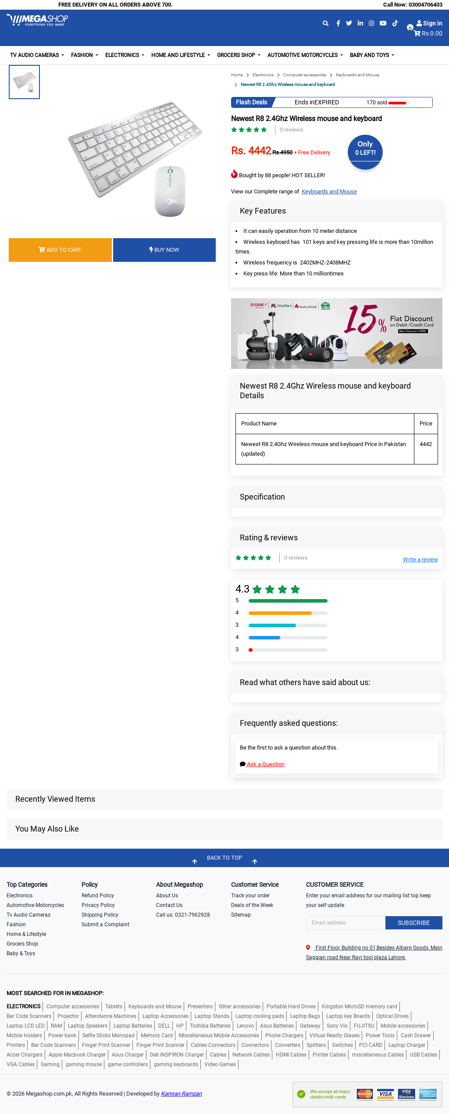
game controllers (128, 1064)
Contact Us (169, 905)
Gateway (310, 1026)
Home (237, 74)
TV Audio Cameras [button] (35, 55)
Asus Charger (128, 1055)
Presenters (200, 1006)
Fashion (16, 924)
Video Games (220, 1064)
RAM (56, 1026)
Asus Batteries (277, 1026)
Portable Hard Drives (291, 1006)
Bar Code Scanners (29, 1016)
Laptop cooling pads (259, 1016)
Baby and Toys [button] (370, 55)
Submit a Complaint (105, 924)
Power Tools (380, 1035)
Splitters (316, 1045)
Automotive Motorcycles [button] (303, 55)
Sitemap (241, 915)
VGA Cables (21, 1064)
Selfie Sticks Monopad (108, 1035)
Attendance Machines (110, 1016)
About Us (167, 896)
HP (180, 1026)
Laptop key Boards (348, 1016)
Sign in (429, 23)
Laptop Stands (212, 1016)
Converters (287, 1045)
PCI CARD (370, 1045)
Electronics (263, 74)
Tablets (113, 1006)
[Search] (374, 923)
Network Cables (251, 1055)
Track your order (250, 896)
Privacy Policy (98, 905)
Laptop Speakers (87, 1026)
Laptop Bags (305, 1016)
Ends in (304, 102)
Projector (68, 1016)
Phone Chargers (284, 1035)
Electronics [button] (122, 55)
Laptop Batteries (133, 1026)
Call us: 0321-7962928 (183, 915)
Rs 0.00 (432, 33)
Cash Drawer (416, 1035)
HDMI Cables (291, 1055)
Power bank (62, 1035)
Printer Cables (329, 1055)
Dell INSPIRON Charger (177, 1055)
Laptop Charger (406, 1045)
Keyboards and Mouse (357, 74)
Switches (342, 1045)
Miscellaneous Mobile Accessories (219, 1035)
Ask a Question (262, 764)
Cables (218, 1055)
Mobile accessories (403, 1026)
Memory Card (157, 1035)
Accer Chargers (25, 1055)
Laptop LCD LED (26, 1026)
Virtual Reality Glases (335, 1035)
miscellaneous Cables (378, 1055)
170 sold (377, 103)
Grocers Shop (22, 944)
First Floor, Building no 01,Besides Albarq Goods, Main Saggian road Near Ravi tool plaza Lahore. (374, 952)
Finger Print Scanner (106, 1045)
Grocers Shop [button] (237, 55)
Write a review (420, 559)
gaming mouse (84, 1064)
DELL (164, 1026)
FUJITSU (364, 1026)
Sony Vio (337, 1026)
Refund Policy (98, 896)
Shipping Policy (100, 915)
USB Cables (423, 1055)
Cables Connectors (213, 1045)
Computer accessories (304, 74)
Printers (16, 1045)
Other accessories (239, 1006)
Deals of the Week (252, 905)
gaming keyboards (176, 1064)
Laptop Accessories (166, 1016)
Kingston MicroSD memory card (359, 1006)
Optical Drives (392, 1016)
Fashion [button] (82, 55)
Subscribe (414, 922)
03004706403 (425, 4)
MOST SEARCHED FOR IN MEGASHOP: (55, 993)
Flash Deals (251, 102)
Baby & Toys (21, 953)
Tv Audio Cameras (28, 915)
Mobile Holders (24, 1035)
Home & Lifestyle (26, 934)
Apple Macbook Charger (77, 1055)
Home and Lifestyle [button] (178, 55)
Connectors (255, 1045)
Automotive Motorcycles (35, 905)
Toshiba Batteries (210, 1026)
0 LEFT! (365, 152)
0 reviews (291, 129)
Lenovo (245, 1026)
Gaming (50, 1064)
